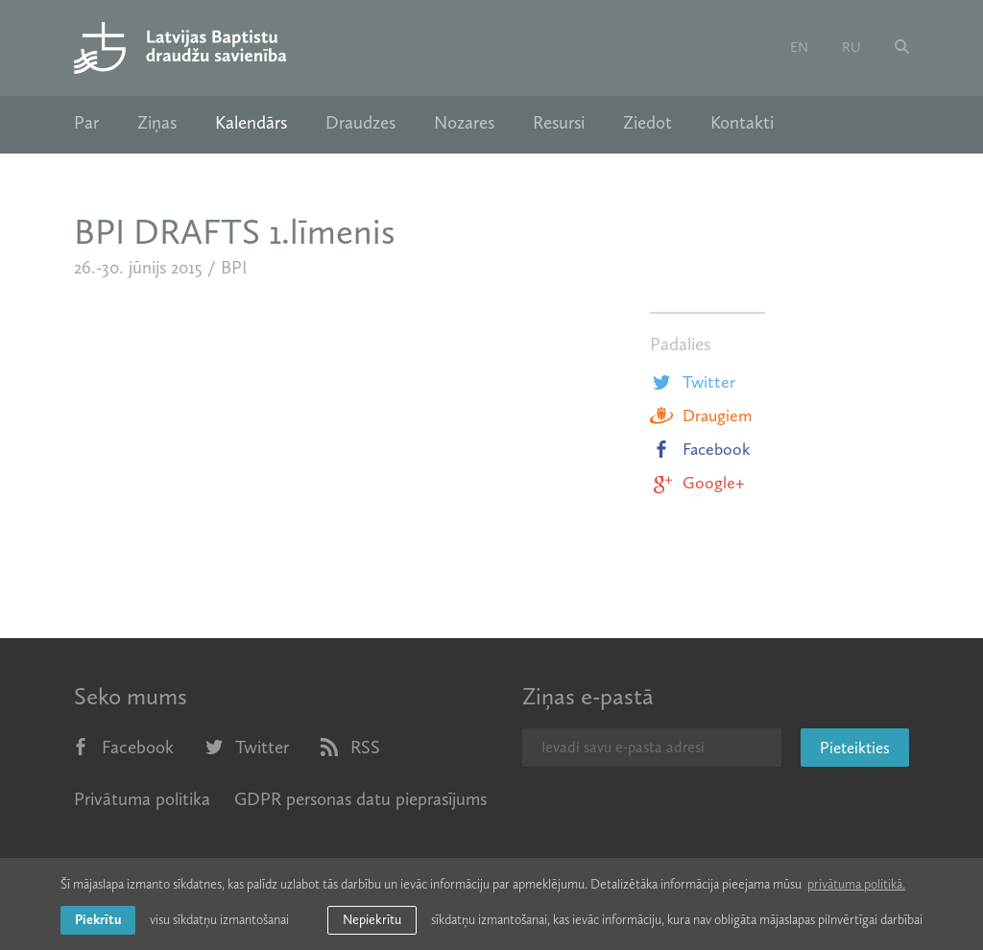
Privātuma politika (142, 799)
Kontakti (742, 122)
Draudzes (360, 122)
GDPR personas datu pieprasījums (360, 799)
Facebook (700, 449)
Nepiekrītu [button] (372, 920)
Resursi (559, 122)
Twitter (692, 381)
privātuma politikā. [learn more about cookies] (856, 884)
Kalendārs (251, 122)
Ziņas (157, 122)
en (799, 47)
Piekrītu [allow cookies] (98, 920)
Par (86, 122)
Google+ (697, 482)
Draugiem (701, 415)
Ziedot (647, 122)
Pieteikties (855, 747)
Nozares (464, 122)
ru (851, 47)
